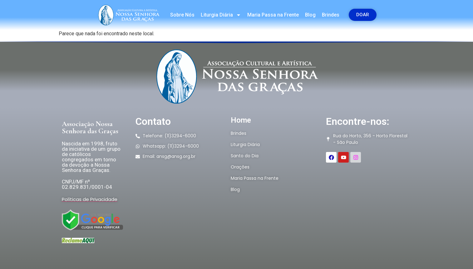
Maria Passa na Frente (273, 15)
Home (241, 120)
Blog (310, 15)
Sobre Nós (182, 15)
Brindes (330, 15)
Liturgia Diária (221, 15)
